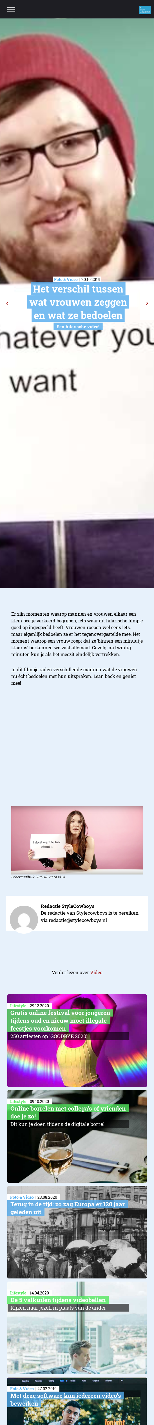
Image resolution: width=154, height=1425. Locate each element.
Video (96, 972)
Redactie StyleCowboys (68, 906)
